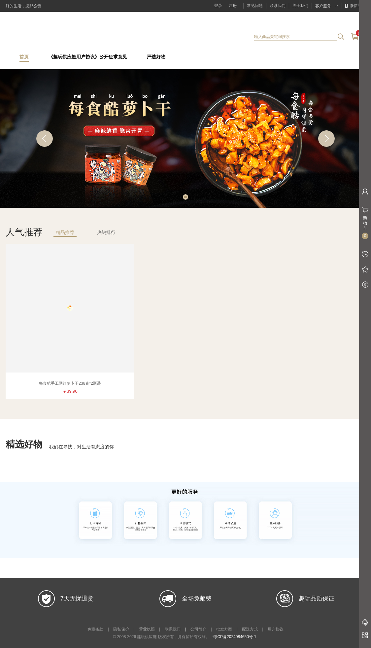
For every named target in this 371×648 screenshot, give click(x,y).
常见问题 (255, 5)
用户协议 (276, 629)
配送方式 (250, 629)
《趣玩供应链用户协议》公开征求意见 (88, 56)
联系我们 (278, 5)
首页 (24, 56)
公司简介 (198, 629)
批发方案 (224, 629)
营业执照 (147, 629)
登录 (218, 5)
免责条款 (95, 629)
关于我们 (300, 5)
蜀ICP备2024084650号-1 (234, 636)
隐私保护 (121, 629)
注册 (233, 5)
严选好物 (156, 56)
